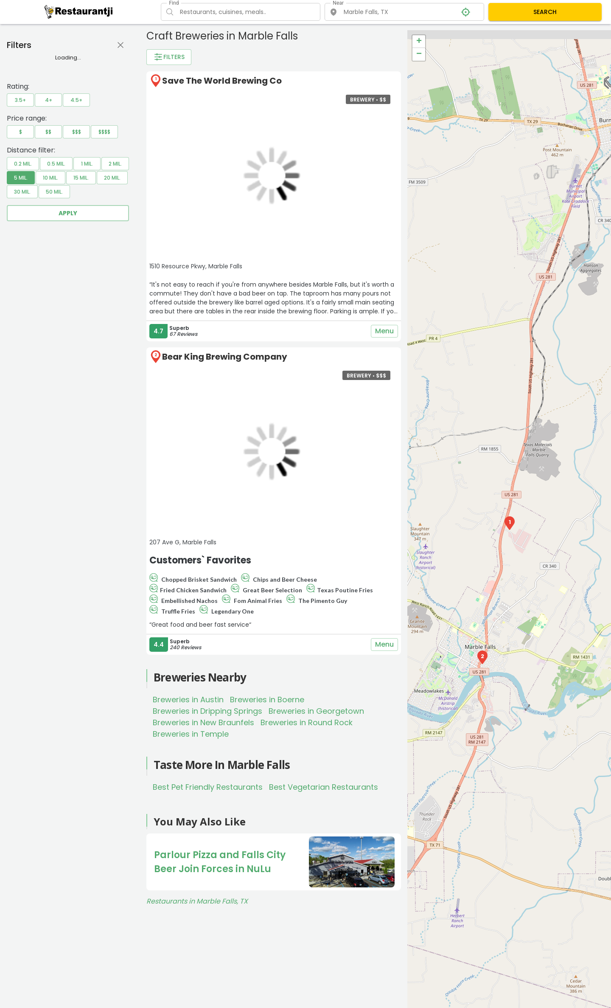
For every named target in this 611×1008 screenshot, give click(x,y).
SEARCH (545, 12)
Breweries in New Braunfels (203, 722)
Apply (68, 213)
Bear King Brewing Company (224, 356)
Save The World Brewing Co (222, 80)
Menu (384, 331)
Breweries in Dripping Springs (207, 711)
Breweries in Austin (188, 699)
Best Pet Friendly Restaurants (208, 787)
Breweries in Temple (191, 734)
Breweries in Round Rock (307, 722)
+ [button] (419, 41)
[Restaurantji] (79, 11)
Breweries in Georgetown (316, 711)
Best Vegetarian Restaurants (323, 787)
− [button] (419, 54)
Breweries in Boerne (267, 699)
